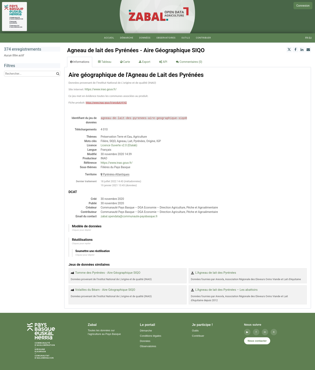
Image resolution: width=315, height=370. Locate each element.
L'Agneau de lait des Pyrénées (215, 272)
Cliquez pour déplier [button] (81, 230)
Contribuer (203, 38)
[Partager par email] (308, 49)
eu (310, 38)
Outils (185, 38)
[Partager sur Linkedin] (302, 49)
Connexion (303, 5)
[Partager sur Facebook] (295, 49)
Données (144, 38)
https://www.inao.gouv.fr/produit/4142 (106, 102)
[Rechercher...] (32, 73)
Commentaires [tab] (189, 61)
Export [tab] (144, 61)
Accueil (109, 38)
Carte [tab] (125, 61)
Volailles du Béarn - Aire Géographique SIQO (105, 290)
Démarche (126, 38)
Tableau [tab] (104, 61)
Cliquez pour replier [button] (81, 243)
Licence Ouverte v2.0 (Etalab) (119, 145)
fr (306, 38)
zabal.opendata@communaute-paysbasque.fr (129, 216)
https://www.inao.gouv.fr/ (101, 89)
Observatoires (165, 38)
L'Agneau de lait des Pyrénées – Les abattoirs (226, 290)
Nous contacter (257, 340)
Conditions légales (150, 335)
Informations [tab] (79, 61)
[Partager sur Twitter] (289, 49)
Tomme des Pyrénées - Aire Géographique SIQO (107, 272)
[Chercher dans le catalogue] (57, 73)
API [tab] (163, 61)
